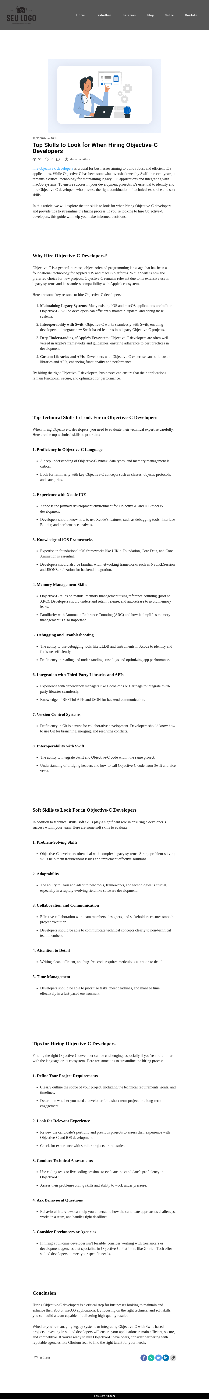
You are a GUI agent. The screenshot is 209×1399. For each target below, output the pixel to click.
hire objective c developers (53, 168)
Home (80, 15)
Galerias (129, 15)
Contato (191, 15)
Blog (150, 15)
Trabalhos (104, 15)
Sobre (169, 15)
